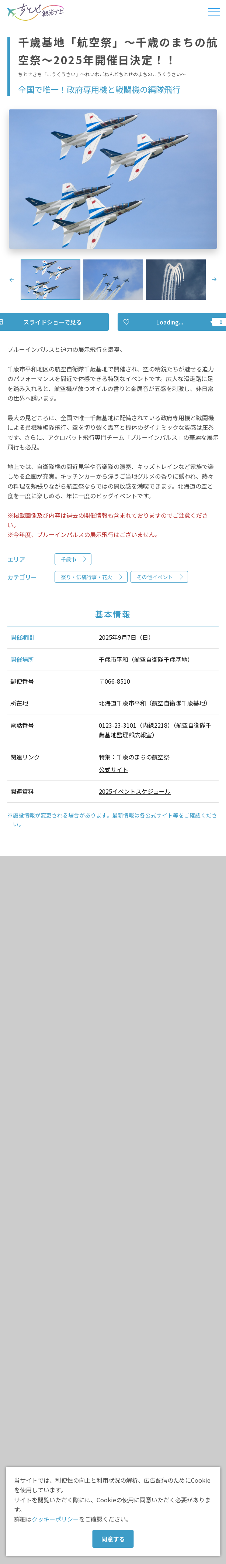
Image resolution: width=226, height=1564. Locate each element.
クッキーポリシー (55, 1518)
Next (214, 279)
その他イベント (155, 577)
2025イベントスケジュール (135, 791)
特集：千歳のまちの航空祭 (134, 756)
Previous (11, 279)
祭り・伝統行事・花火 (86, 577)
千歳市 (68, 559)
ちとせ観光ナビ (35, 12)
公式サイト (113, 769)
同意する (113, 1538)
